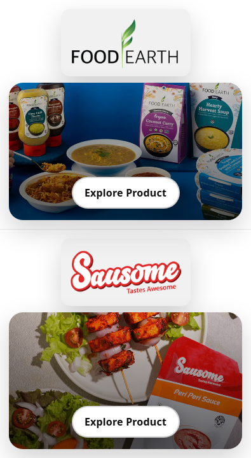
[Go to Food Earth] (126, 42)
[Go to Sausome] (126, 272)
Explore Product (125, 193)
